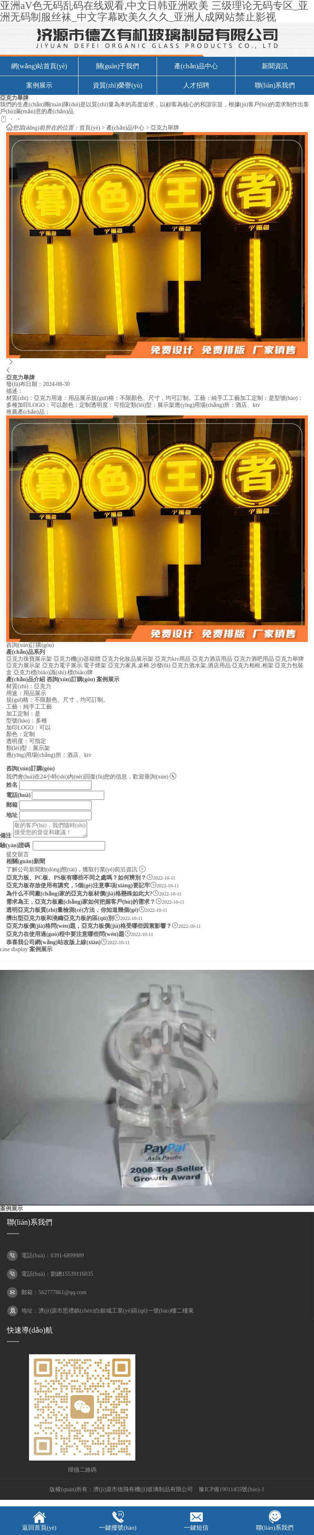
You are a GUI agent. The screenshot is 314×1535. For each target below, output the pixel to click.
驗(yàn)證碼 (15, 845)
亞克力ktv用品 (173, 659)
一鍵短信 (196, 1527)
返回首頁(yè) (39, 1527)
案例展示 (39, 85)
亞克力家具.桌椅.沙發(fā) (139, 665)
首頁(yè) (89, 128)
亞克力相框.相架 (253, 665)
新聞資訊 (275, 66)
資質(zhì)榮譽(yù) (117, 85)
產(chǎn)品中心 (196, 66)
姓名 (12, 785)
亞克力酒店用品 (212, 659)
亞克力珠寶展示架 (29, 659)
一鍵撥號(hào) (118, 1527)
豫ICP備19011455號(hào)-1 (231, 1489)
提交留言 (17, 854)
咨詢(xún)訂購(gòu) (30, 645)
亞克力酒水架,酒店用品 (201, 665)
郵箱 (12, 805)
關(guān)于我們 (117, 66)
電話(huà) (18, 795)
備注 (5, 836)
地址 (12, 815)
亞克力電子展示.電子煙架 (74, 665)
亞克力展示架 (23, 665)
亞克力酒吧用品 (254, 659)
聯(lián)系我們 (275, 85)
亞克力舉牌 (164, 128)
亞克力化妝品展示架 (127, 659)
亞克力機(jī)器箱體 (77, 659)
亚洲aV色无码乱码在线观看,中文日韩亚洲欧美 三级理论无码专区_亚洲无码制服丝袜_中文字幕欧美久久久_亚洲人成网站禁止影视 (154, 11)
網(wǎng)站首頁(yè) (39, 66)
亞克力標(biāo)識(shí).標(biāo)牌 (53, 672)
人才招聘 (196, 85)
